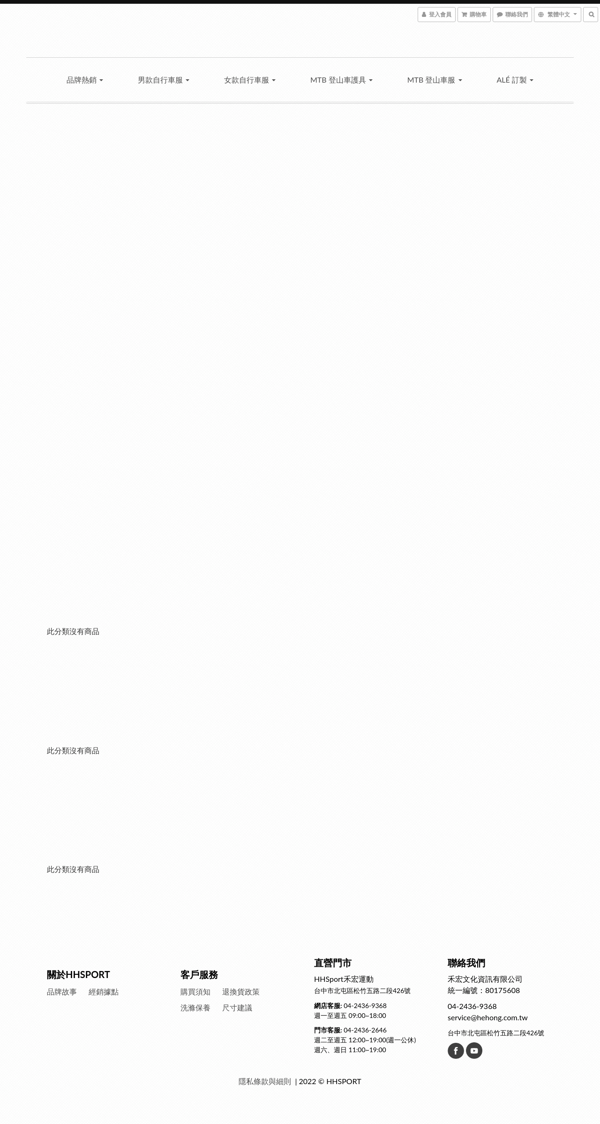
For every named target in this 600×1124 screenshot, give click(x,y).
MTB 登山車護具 (341, 79)
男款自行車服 (163, 79)
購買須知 (195, 991)
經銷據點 (104, 991)
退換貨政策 (241, 991)
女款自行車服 (250, 79)
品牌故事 (62, 991)
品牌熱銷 (85, 79)
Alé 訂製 (514, 79)
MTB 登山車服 (434, 79)
